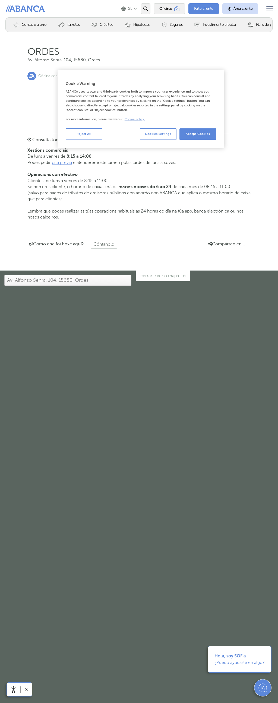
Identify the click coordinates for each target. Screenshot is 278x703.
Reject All (84, 134)
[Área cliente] (237, 8)
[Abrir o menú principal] (268, 8)
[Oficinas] (166, 8)
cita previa (62, 162)
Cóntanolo (103, 244)
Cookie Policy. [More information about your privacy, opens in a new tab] (135, 119)
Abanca (13, 8)
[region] (141, 109)
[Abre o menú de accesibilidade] (13, 689)
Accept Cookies (198, 134)
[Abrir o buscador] (142, 8)
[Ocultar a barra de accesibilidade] (26, 689)
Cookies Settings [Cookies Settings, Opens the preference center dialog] (158, 134)
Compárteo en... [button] (226, 244)
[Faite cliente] (200, 8)
